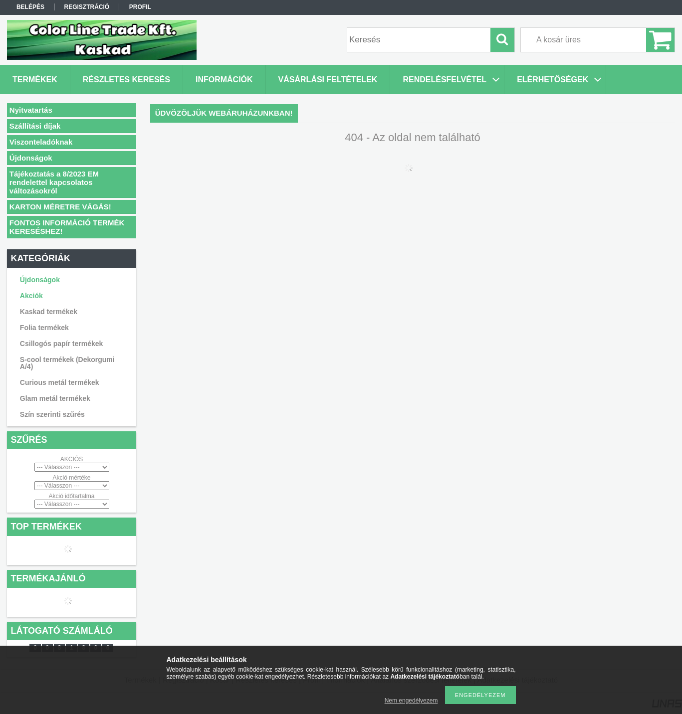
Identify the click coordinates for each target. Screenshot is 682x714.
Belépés (30, 6)
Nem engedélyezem (411, 700)
